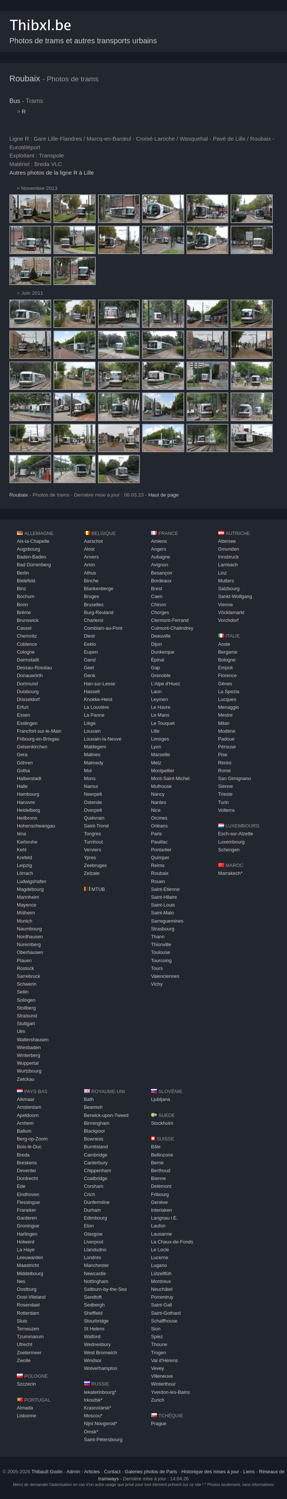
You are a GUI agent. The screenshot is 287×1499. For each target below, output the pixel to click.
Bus (14, 100)
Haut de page (163, 495)
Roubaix (24, 78)
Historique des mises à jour (210, 1471)
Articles (92, 1471)
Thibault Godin (46, 1471)
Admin (73, 1471)
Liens (249, 1471)
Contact (112, 1471)
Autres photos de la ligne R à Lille (51, 172)
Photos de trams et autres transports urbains (83, 41)
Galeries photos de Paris (151, 1471)
